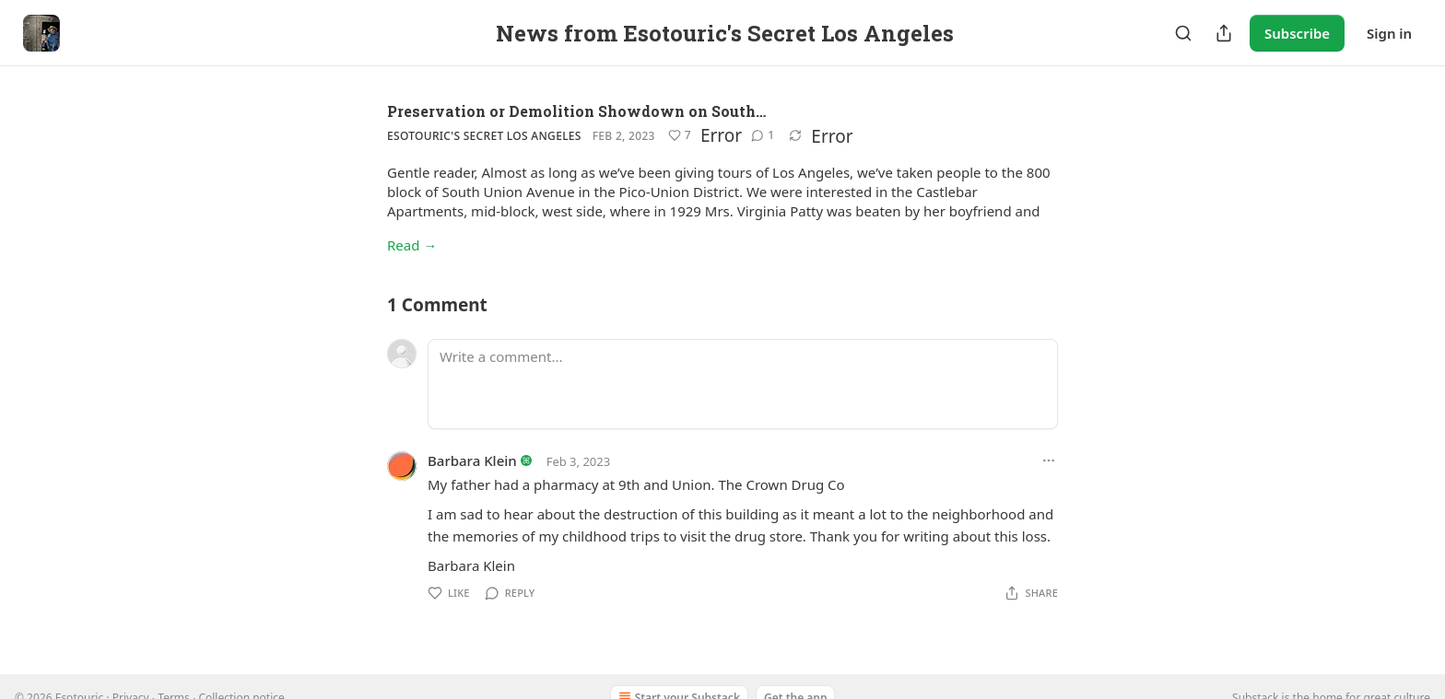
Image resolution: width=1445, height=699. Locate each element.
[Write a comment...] (743, 384)
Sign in (1389, 33)
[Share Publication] (1223, 33)
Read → (412, 245)
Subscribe (1297, 33)
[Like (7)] (680, 135)
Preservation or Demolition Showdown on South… (576, 111)
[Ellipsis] (1048, 460)
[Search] (1183, 33)
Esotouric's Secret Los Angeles (484, 136)
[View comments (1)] (763, 135)
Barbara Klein (472, 460)
